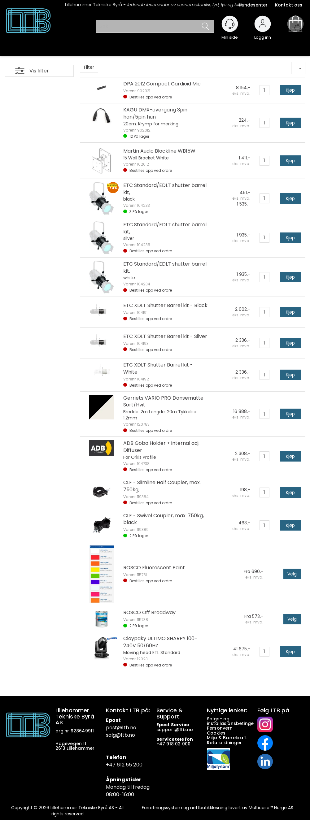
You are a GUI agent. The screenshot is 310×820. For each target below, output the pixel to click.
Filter (89, 67)
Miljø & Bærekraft (227, 738)
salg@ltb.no (120, 735)
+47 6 (113, 764)
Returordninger (225, 743)
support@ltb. (171, 730)
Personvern (220, 728)
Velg (292, 574)
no (190, 730)
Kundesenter (253, 5)
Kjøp (290, 90)
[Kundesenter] (229, 23)
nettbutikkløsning (208, 808)
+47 (161, 744)
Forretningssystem (162, 808)
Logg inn (262, 34)
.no (132, 727)
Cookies (217, 733)
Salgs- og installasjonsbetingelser (235, 721)
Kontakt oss (288, 5)
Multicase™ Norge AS (271, 808)
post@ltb (117, 727)
